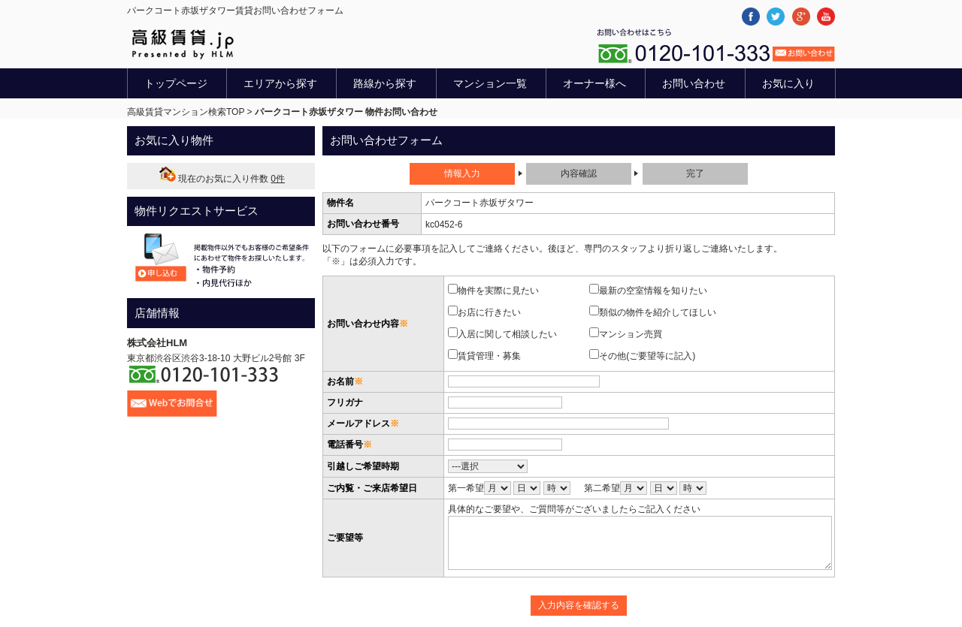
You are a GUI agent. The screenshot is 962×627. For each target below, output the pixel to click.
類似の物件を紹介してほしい (657, 312)
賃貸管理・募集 (489, 355)
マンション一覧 (490, 83)
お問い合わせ (693, 83)
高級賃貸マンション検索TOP (185, 112)
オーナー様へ (594, 83)
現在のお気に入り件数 (221, 178)
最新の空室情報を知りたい (652, 290)
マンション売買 (630, 333)
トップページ (175, 83)
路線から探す (384, 83)
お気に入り (788, 83)
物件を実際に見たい (498, 290)
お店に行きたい (489, 312)
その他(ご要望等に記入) (646, 355)
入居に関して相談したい (507, 333)
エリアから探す (280, 83)
